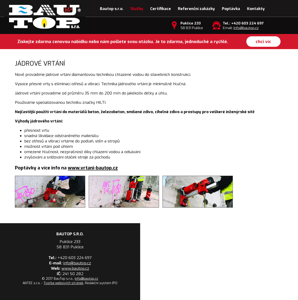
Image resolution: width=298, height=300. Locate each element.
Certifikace (160, 8)
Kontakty (256, 8)
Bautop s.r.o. (111, 8)
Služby (136, 8)
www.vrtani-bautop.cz (93, 168)
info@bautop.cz (246, 28)
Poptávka (231, 8)
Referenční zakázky (196, 8)
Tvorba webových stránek (63, 283)
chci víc (263, 41)
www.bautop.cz (75, 268)
